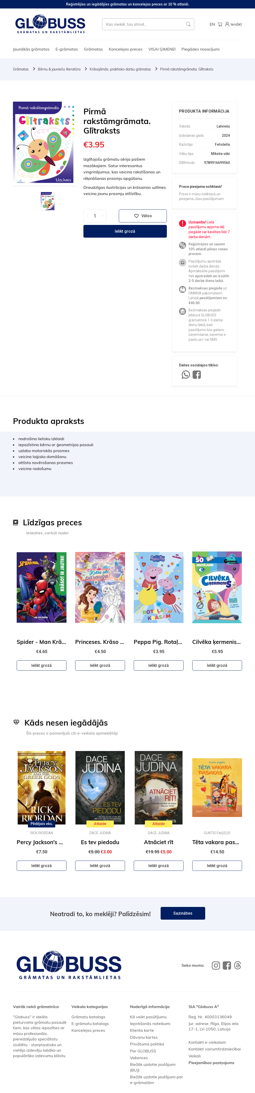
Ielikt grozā (125, 231)
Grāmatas (93, 49)
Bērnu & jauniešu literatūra (59, 69)
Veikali (195, 1055)
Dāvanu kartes (144, 1037)
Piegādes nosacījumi (201, 49)
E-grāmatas (67, 49)
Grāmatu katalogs (88, 1016)
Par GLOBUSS (143, 1050)
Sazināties (182, 913)
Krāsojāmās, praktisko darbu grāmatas (120, 69)
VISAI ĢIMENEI (162, 49)
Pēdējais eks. (42, 823)
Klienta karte (142, 1030)
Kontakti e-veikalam (207, 1042)
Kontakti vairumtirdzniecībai (215, 1048)
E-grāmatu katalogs (90, 1023)
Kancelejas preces (125, 49)
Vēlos (143, 215)
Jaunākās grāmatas (31, 49)
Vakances (139, 1057)
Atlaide (100, 823)
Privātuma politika (147, 1043)
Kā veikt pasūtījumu (148, 1016)
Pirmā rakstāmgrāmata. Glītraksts (186, 69)
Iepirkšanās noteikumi (150, 1023)
